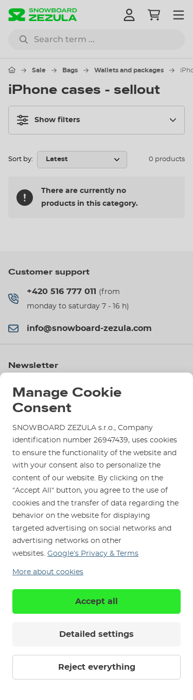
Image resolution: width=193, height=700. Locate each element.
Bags (70, 70)
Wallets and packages (129, 70)
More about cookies (47, 572)
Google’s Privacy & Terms (92, 553)
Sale (39, 70)
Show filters (48, 120)
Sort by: (20, 159)
